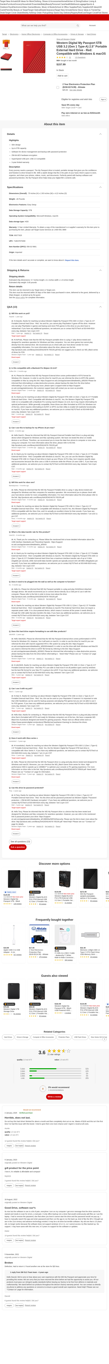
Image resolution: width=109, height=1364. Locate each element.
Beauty (49, 4)
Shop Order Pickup (39, 13)
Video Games (28, 7)
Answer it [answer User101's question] (16, 575)
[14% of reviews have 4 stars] (54, 1071)
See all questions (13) (20, 842)
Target (4, 34)
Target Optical (34, 10)
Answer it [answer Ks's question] (16, 625)
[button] (10, 892)
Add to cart (62, 76)
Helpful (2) (28, 675)
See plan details (76, 90)
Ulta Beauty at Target (18, 10)
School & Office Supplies (66, 7)
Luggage (82, 4)
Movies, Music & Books (44, 7)
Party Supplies (83, 7)
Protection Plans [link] (64, 1037)
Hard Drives (91, 34)
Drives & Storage (77, 34)
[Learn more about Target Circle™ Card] (82, 106)
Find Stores (102, 13)
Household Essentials (31, 4)
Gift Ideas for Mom (25, 1)
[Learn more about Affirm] (82, 114)
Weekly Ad (26, 13)
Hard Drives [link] (8, 1037)
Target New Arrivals (8, 1)
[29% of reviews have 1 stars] (54, 1078)
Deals (43, 10)
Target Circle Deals (13, 13)
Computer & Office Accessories (55, 34)
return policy (20, 298)
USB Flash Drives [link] (80, 1037)
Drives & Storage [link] (22, 1037)
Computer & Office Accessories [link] (43, 1037)
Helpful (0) (40, 390)
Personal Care (58, 4)
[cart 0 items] (103, 25)
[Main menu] (14, 25)
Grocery (18, 4)
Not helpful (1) (48, 355)
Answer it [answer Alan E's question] (16, 732)
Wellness (75, 4)
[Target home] (6, 26)
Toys (10, 7)
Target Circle (91, 13)
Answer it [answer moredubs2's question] (16, 782)
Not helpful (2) (38, 708)
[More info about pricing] (104, 64)
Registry (74, 13)
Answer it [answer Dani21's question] (16, 476)
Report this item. (72, 260)
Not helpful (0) (37, 333)
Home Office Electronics (30, 34)
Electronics (17, 7)
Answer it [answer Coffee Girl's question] (16, 422)
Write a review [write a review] (54, 1097)
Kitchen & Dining (73, 1)
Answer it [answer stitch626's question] (16, 682)
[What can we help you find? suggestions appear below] (50, 25)
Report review (30, 1146)
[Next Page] (104, 1039)
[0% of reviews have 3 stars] (54, 1073)
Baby (43, 4)
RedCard (82, 13)
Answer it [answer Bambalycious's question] (16, 526)
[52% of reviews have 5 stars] (54, 1069)
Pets (7, 10)
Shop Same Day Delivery (59, 13)
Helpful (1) (27, 333)
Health (68, 4)
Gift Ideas (94, 7)
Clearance (50, 10)
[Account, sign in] (91, 25)
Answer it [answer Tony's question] (16, 834)
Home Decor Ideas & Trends (84, 10)
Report (46, 333)
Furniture (11, 4)
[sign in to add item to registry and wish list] (103, 99)
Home (63, 1)
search (78, 26)
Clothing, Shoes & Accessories (47, 1)
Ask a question (18, 847)
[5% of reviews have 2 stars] (54, 1076)
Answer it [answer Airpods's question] (16, 362)
